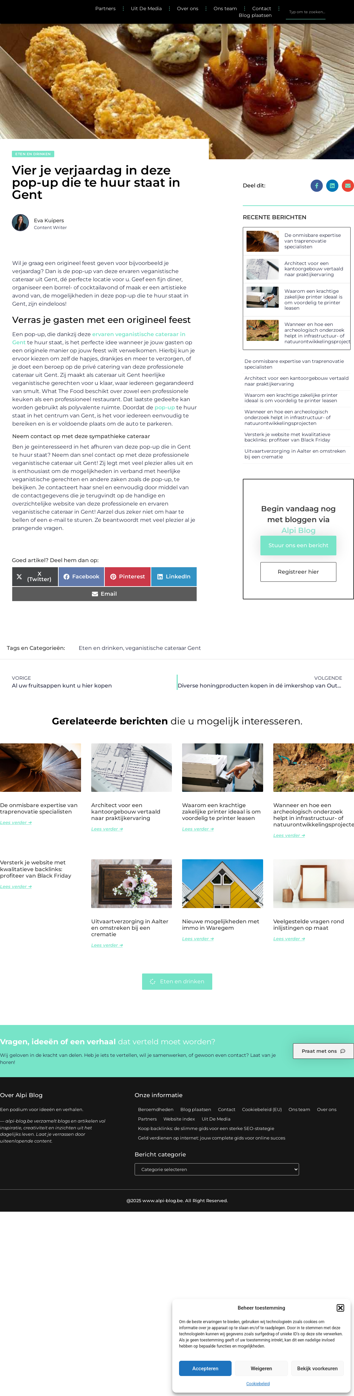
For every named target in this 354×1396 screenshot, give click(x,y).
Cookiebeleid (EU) (262, 1109)
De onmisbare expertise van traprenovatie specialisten (312, 241)
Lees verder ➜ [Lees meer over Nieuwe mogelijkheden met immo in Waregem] (198, 939)
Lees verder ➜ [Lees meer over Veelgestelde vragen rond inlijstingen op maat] (289, 939)
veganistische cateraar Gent (163, 648)
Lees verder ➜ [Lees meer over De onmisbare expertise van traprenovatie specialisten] (16, 822)
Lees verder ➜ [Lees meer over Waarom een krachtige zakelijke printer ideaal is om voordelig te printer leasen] (198, 829)
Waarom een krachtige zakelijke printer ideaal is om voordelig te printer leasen (313, 299)
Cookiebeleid (258, 1383)
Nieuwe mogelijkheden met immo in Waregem (220, 925)
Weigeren (261, 1369)
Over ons (187, 8)
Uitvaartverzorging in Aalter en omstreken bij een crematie (295, 454)
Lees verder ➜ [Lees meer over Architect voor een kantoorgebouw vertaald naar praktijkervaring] (107, 829)
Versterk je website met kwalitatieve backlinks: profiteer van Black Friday (287, 437)
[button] (340, 1308)
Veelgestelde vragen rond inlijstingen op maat (308, 925)
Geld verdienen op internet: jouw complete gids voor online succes (211, 1138)
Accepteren (205, 1369)
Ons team (225, 8)
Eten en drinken (33, 154)
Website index (179, 1119)
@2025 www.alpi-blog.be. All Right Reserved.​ (177, 1201)
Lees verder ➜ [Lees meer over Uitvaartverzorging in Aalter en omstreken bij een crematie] (107, 945)
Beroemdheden (156, 1109)
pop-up (165, 407)
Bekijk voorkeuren (317, 1369)
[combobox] (306, 11)
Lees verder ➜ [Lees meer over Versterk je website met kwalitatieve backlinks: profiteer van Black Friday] (16, 886)
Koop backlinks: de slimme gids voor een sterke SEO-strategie (206, 1128)
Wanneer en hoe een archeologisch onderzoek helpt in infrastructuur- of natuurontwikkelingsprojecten (287, 417)
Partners (105, 8)
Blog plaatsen (255, 15)
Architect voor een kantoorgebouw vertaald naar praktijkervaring (313, 269)
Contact (261, 8)
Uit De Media (146, 8)
